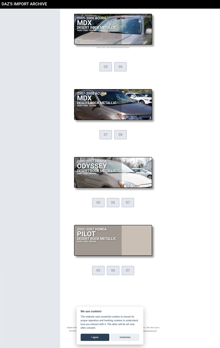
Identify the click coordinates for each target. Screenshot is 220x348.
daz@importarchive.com (147, 331)
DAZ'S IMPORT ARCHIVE (24, 4)
